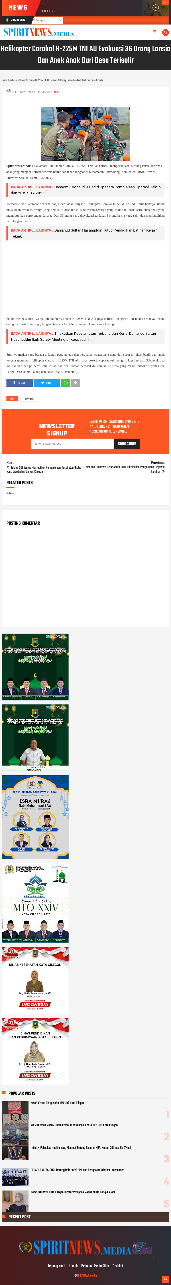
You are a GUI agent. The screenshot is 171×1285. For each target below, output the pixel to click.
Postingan (39, 20)
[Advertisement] (85, 275)
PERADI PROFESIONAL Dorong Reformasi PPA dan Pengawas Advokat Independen (77, 1170)
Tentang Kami (56, 1266)
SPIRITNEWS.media (87, 1275)
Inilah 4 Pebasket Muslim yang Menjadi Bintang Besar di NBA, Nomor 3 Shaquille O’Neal (81, 1148)
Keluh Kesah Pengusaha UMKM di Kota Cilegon (58, 1103)
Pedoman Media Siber (95, 1266)
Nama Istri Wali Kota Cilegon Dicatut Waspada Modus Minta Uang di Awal (73, 1192)
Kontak (73, 1266)
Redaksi (118, 1266)
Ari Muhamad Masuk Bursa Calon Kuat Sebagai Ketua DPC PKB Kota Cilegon (74, 1125)
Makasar (29, 399)
